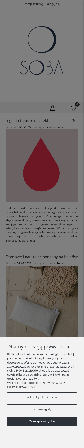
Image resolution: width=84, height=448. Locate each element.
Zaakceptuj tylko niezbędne (42, 397)
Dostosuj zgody (42, 409)
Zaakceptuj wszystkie (42, 421)
